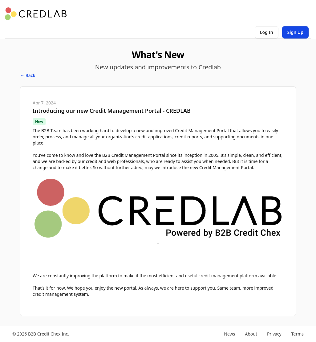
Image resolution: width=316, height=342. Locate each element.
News (229, 334)
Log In (266, 32)
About (251, 334)
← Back (27, 75)
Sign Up (295, 32)
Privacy (274, 334)
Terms (297, 334)
